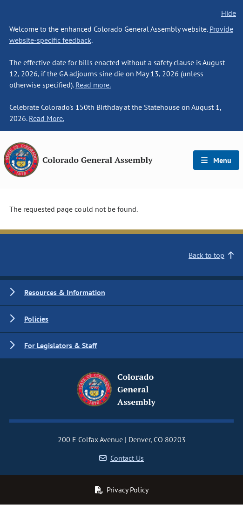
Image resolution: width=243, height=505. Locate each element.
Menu (216, 160)
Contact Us (121, 458)
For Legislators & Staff (60, 345)
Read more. (93, 84)
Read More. (46, 118)
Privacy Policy (121, 489)
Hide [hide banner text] (228, 13)
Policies (36, 318)
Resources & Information (64, 292)
